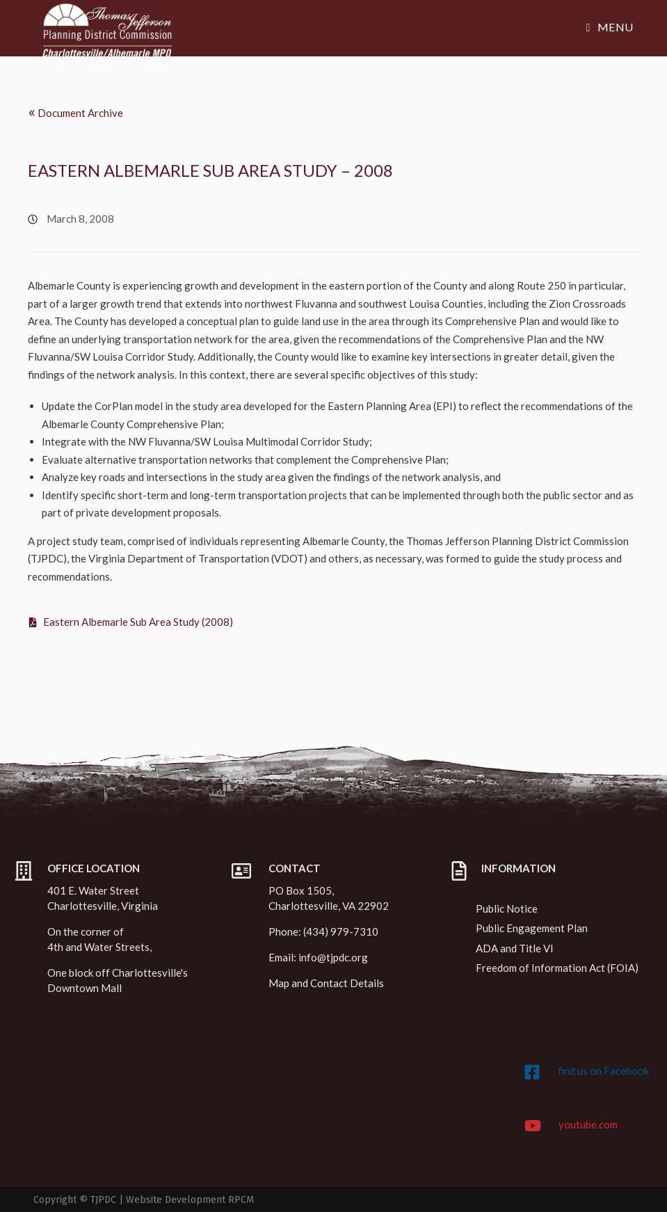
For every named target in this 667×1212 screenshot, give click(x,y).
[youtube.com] (532, 1125)
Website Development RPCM (190, 1200)
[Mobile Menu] (610, 26)
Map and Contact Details (326, 983)
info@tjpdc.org (333, 957)
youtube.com (588, 1124)
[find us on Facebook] (532, 1072)
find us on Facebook (603, 1070)
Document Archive (75, 111)
